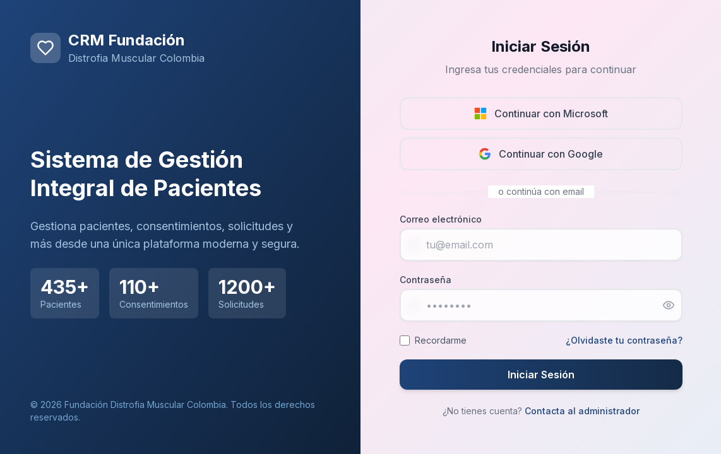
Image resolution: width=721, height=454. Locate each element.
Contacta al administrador (582, 410)
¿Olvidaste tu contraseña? (624, 340)
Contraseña (425, 279)
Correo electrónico (441, 219)
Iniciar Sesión (541, 374)
